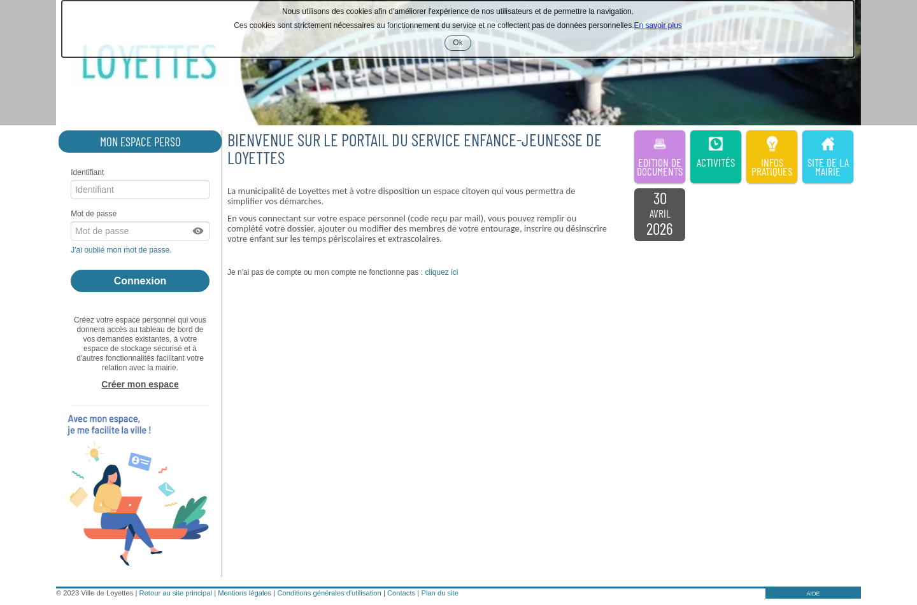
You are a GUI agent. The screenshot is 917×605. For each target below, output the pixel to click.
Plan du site (439, 593)
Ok (462, 44)
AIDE (813, 593)
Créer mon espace (139, 384)
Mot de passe (94, 213)
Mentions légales (244, 593)
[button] (198, 231)
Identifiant (87, 172)
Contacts (401, 593)
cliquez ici (441, 272)
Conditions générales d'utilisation (329, 593)
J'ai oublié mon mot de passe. (122, 250)
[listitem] (659, 215)
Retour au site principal (175, 593)
